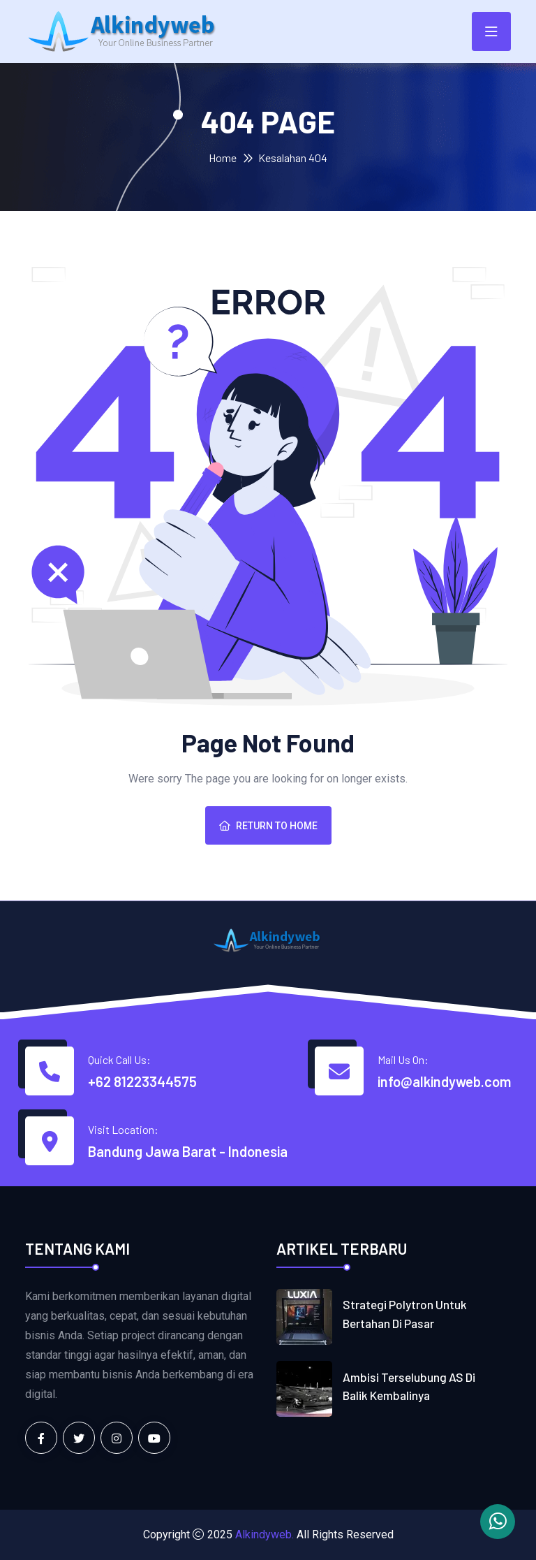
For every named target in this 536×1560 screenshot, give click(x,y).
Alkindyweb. (264, 1534)
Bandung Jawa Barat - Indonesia (188, 1151)
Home (223, 157)
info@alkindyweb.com (444, 1081)
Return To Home (268, 825)
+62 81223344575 (142, 1081)
